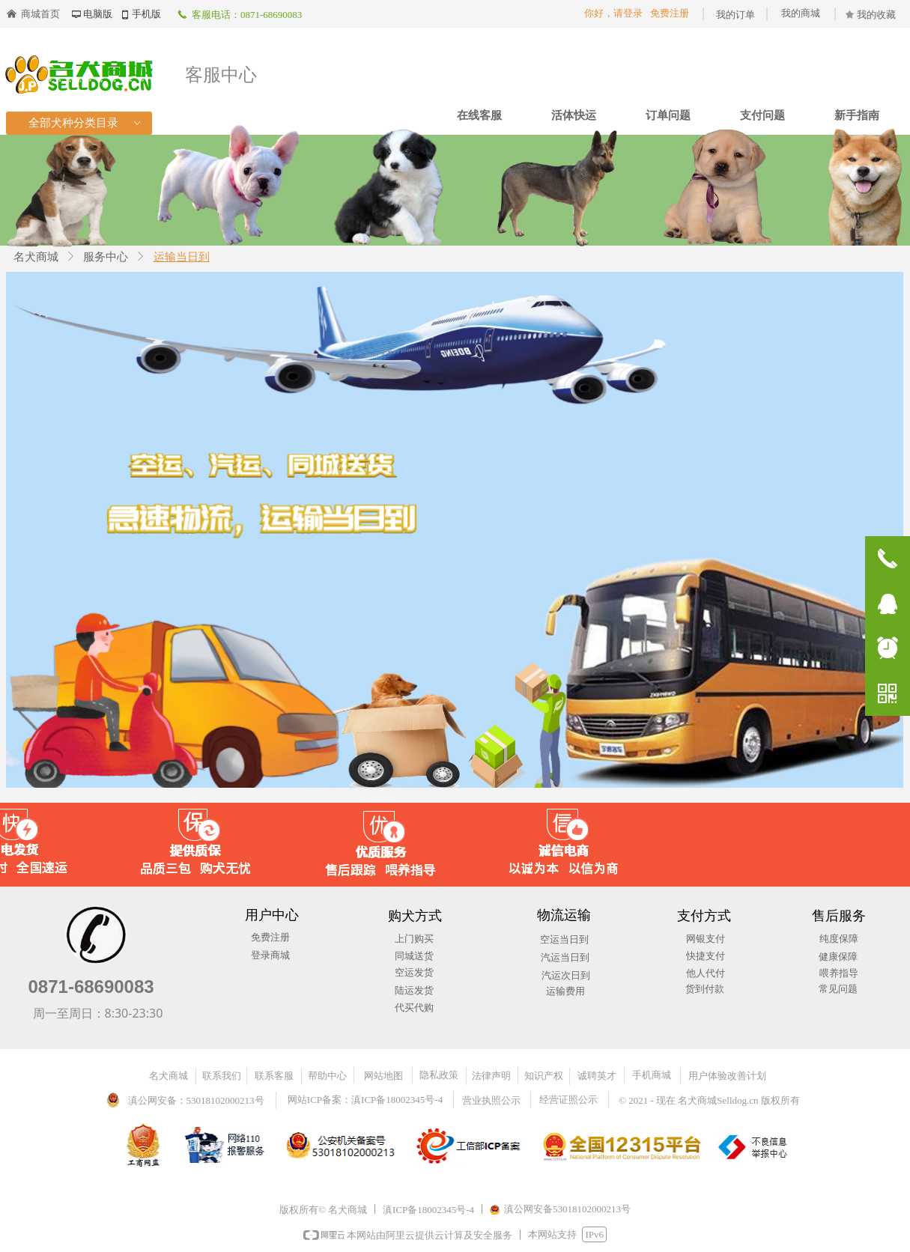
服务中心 (105, 257)
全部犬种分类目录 (85, 123)
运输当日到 (182, 257)
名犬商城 (35, 257)
